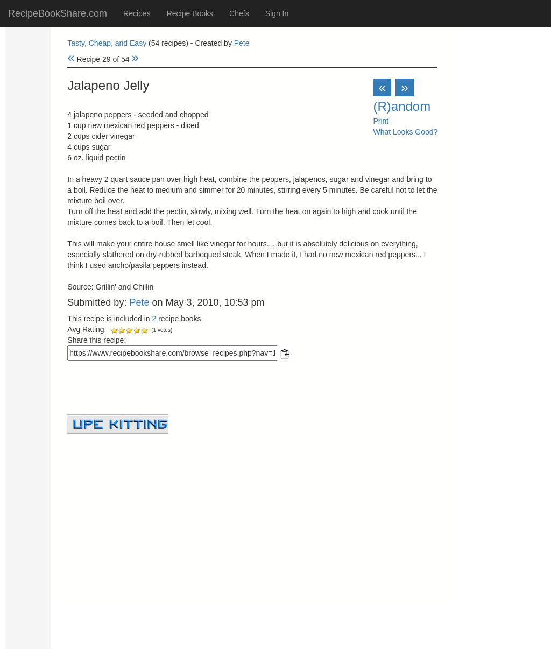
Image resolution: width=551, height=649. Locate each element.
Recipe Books (190, 13)
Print (380, 121)
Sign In (277, 13)
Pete (242, 43)
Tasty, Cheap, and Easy (106, 43)
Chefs (239, 13)
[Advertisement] (252, 509)
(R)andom (401, 106)
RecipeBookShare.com (57, 13)
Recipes (137, 13)
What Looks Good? (405, 132)
